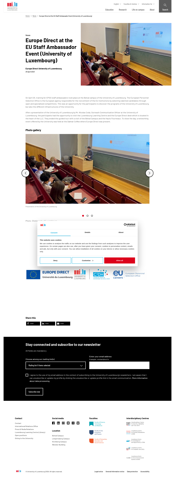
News (34, 16)
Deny (55, 260)
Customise (87, 260)
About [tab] (121, 232)
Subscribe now (34, 391)
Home (28, 16)
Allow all (119, 260)
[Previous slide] (26, 173)
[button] (83, 216)
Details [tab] (87, 232)
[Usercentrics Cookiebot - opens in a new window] (125, 225)
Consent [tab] (54, 233)
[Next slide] (149, 173)
